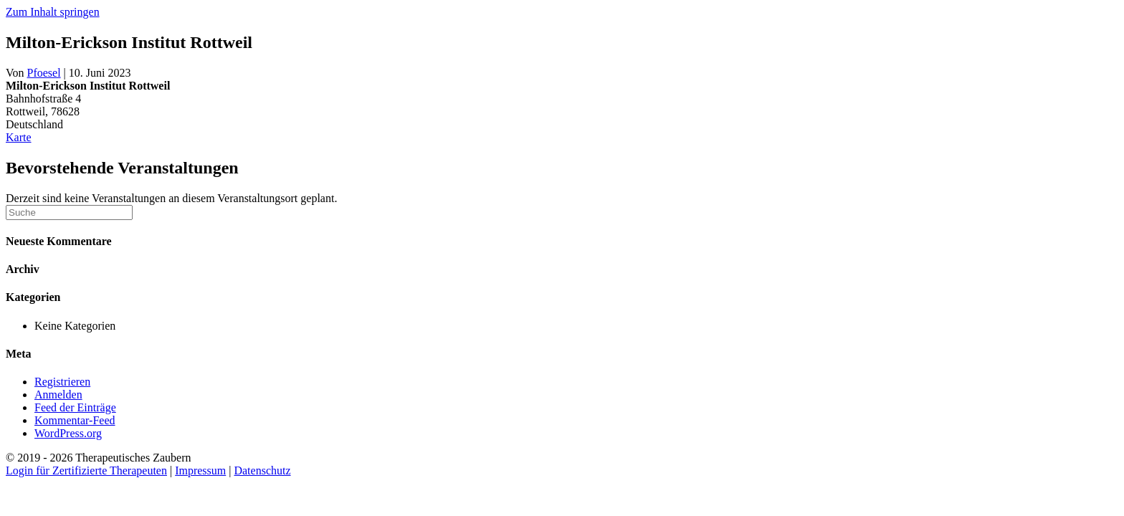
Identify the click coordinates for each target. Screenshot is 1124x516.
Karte (19, 137)
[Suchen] (69, 212)
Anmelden (58, 394)
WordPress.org (68, 433)
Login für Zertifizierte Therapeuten (86, 470)
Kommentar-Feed (74, 420)
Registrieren (62, 382)
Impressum (200, 470)
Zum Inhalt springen (53, 12)
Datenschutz (262, 470)
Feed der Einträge (75, 407)
